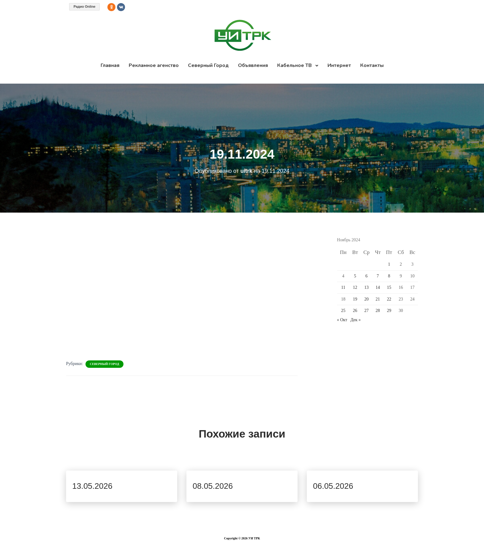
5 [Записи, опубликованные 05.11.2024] (355, 276)
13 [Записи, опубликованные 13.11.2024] (366, 287)
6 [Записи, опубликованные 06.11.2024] (366, 276)
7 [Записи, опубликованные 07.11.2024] (378, 276)
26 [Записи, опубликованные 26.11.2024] (355, 310)
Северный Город (104, 364)
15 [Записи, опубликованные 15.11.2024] (389, 287)
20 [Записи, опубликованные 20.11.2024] (366, 299)
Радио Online (84, 6)
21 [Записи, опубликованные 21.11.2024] (378, 299)
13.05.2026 (92, 486)
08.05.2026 (213, 486)
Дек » (355, 320)
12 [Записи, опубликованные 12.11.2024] (355, 287)
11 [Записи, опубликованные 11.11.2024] (343, 287)
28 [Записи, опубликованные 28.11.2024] (378, 310)
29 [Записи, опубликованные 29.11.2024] (389, 310)
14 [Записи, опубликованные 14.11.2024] (378, 287)
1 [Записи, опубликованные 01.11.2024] (389, 264)
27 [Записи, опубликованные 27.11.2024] (366, 310)
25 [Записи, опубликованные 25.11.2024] (343, 310)
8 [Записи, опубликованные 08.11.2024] (389, 276)
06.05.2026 (333, 486)
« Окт (342, 320)
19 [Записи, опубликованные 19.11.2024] (355, 299)
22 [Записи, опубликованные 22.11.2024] (389, 299)
